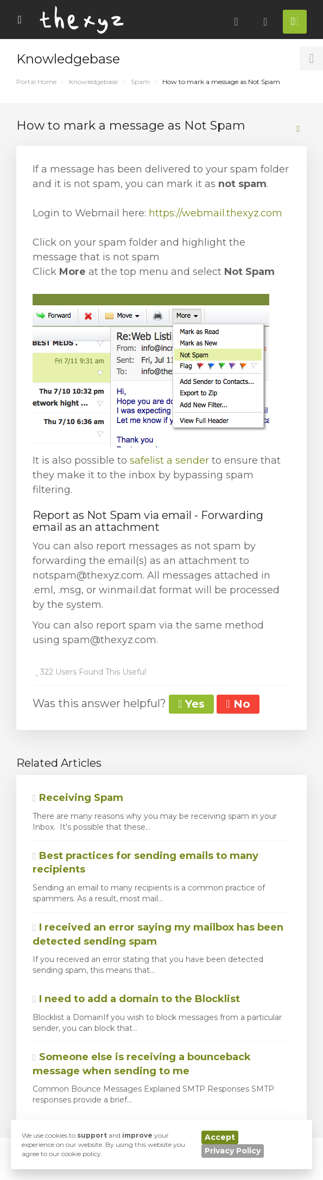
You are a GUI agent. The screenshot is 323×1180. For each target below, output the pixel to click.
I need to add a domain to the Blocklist (136, 999)
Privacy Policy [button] (233, 1151)
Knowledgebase (93, 82)
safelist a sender (169, 460)
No (238, 703)
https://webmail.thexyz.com (215, 213)
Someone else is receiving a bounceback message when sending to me (142, 1064)
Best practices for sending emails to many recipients (145, 863)
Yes (191, 703)
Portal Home (36, 82)
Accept (220, 1137)
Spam (140, 82)
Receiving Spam (78, 798)
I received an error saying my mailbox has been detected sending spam (158, 934)
